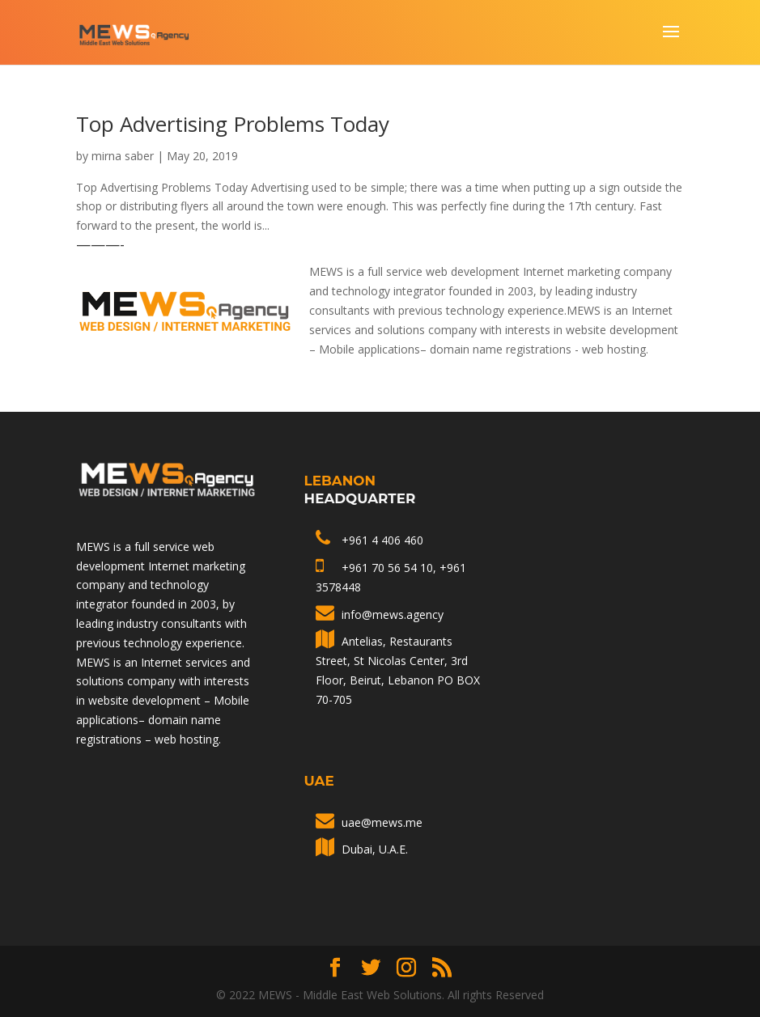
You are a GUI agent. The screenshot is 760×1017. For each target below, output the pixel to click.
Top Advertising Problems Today (232, 123)
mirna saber (122, 155)
